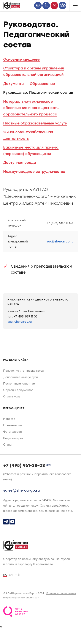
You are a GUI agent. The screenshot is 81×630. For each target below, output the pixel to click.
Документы (13, 84)
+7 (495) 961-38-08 (24, 465)
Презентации (12, 425)
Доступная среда (19, 163)
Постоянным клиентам (19, 383)
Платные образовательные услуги (35, 123)
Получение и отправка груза (23, 370)
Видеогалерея (13, 438)
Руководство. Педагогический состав (38, 92)
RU (38, 5)
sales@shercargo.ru (21, 490)
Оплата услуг (12, 396)
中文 (17, 574)
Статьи (8, 444)
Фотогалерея (12, 432)
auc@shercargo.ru (59, 241)
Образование (42, 84)
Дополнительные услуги (20, 377)
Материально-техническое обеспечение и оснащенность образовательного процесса (31, 108)
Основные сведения (21, 59)
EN (11, 574)
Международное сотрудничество (34, 172)
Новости (9, 419)
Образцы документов (18, 390)
